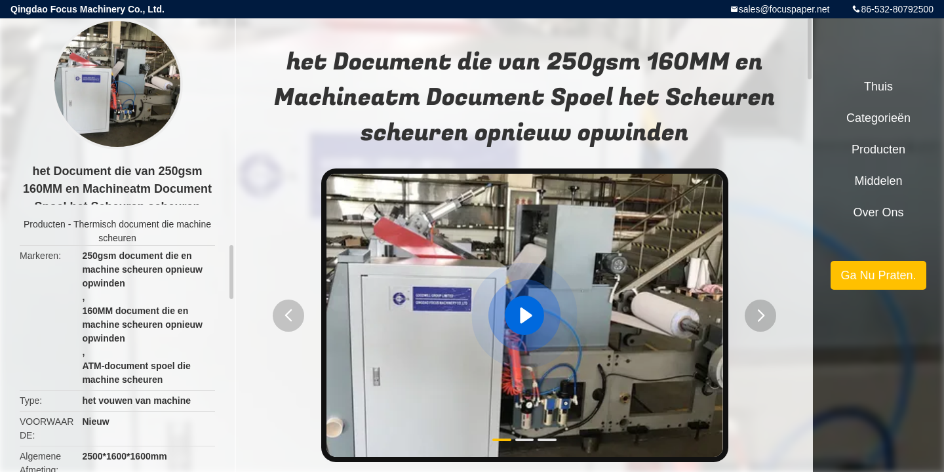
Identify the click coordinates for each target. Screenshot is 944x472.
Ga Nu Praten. (878, 275)
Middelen (878, 180)
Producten (45, 224)
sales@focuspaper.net (784, 9)
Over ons (878, 212)
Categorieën (878, 118)
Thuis (878, 86)
